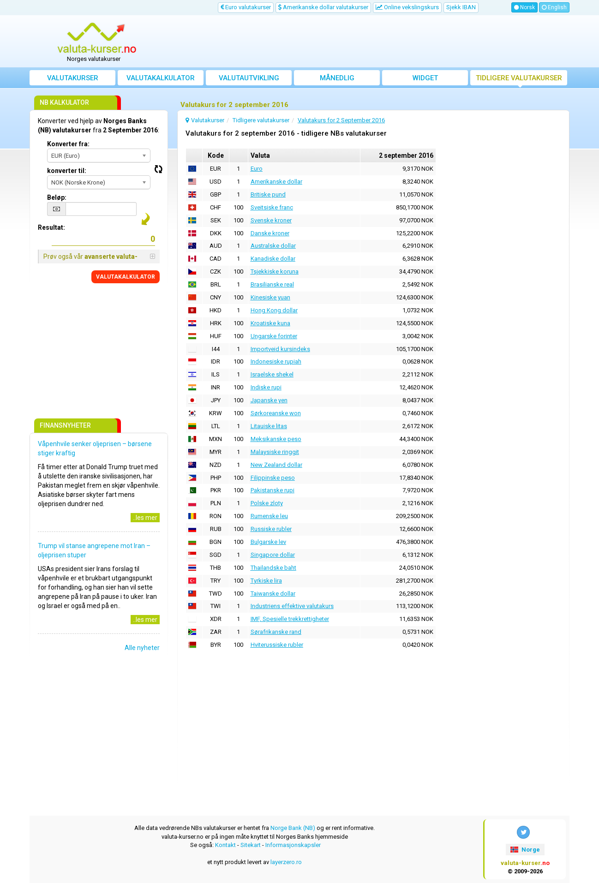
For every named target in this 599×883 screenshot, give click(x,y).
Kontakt (225, 844)
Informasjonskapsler (293, 844)
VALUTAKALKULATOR (125, 277)
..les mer (145, 517)
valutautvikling (249, 78)
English (554, 7)
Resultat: (51, 227)
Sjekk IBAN (461, 7)
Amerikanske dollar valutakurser (323, 7)
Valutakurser (72, 78)
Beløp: (56, 197)
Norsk (524, 7)
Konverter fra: (68, 144)
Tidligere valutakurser (519, 78)
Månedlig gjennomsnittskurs (337, 79)
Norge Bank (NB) (292, 827)
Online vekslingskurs (407, 7)
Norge (524, 849)
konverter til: (66, 170)
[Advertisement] (367, 41)
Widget (425, 78)
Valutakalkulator (160, 78)
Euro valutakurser (246, 7)
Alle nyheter (142, 647)
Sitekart (250, 844)
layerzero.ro (286, 862)
